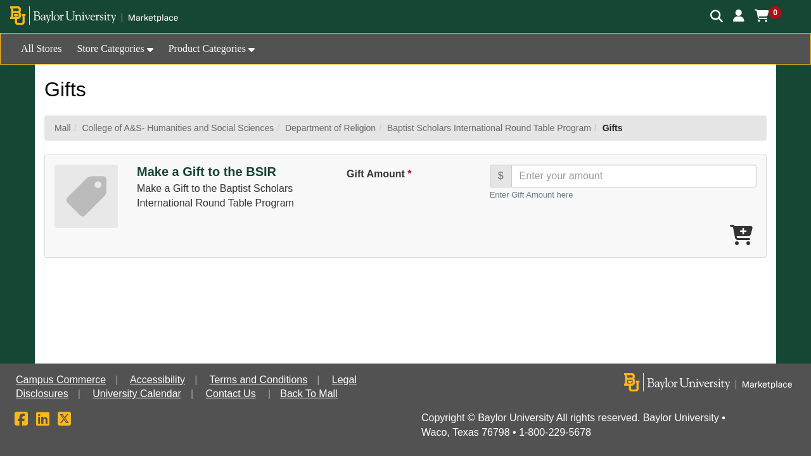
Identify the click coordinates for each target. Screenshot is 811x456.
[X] (64, 420)
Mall (62, 128)
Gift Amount (379, 173)
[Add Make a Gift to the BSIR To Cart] (741, 236)
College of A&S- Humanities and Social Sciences (178, 128)
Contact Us (231, 393)
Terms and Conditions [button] (258, 379)
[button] (739, 16)
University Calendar (137, 393)
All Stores (41, 48)
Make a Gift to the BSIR (206, 172)
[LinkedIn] (42, 420)
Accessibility (157, 379)
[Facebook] (21, 420)
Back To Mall (308, 393)
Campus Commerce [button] (61, 379)
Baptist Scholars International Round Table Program (489, 128)
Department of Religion (330, 128)
